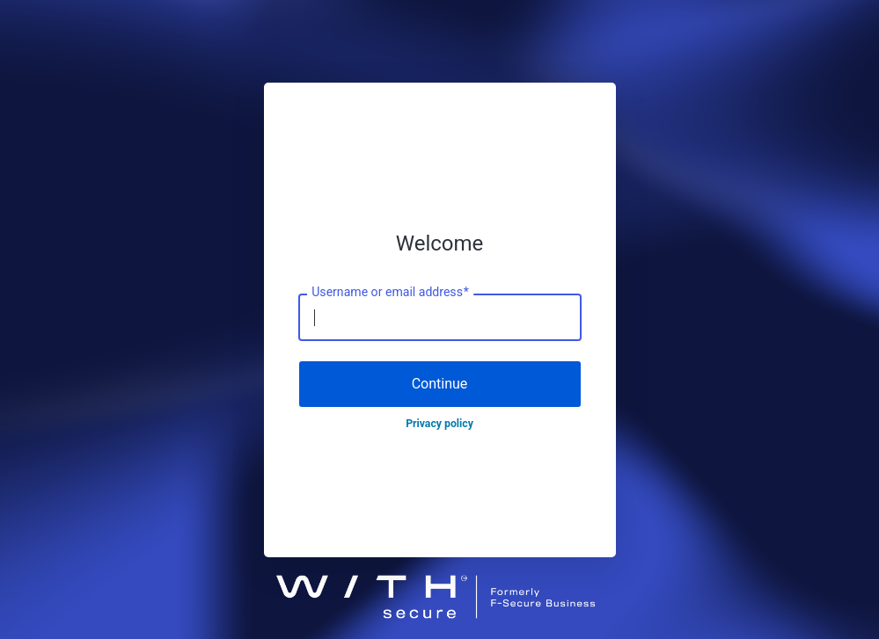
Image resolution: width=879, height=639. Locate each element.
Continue (440, 383)
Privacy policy (439, 424)
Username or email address (390, 293)
